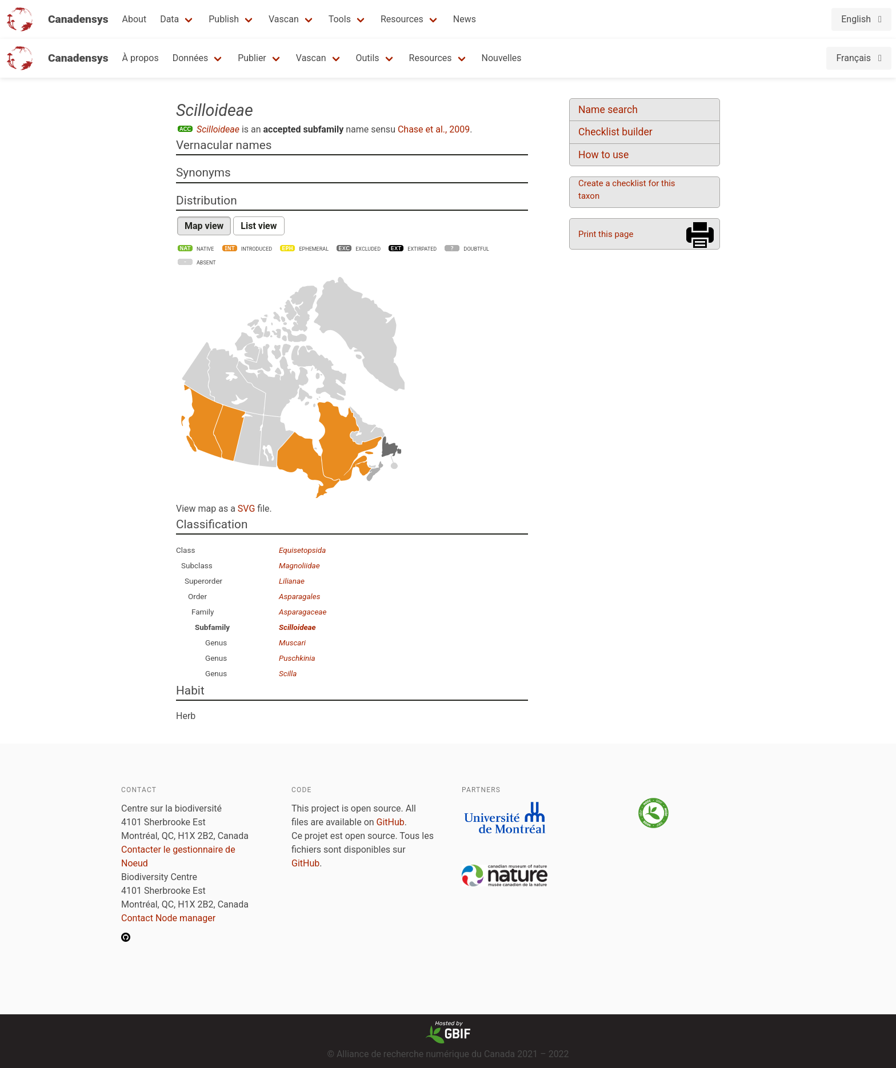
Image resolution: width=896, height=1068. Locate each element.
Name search (608, 109)
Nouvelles (502, 58)
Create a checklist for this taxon (626, 189)
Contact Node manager (168, 918)
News (464, 19)
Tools (340, 19)
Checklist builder (615, 132)
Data (169, 19)
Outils (367, 58)
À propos (140, 58)
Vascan (284, 19)
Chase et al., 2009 (434, 129)
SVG (246, 508)
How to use (603, 154)
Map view (204, 225)
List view (259, 225)
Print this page (605, 234)
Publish (224, 19)
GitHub (391, 822)
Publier (252, 58)
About (134, 19)
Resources (402, 19)
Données (191, 58)
